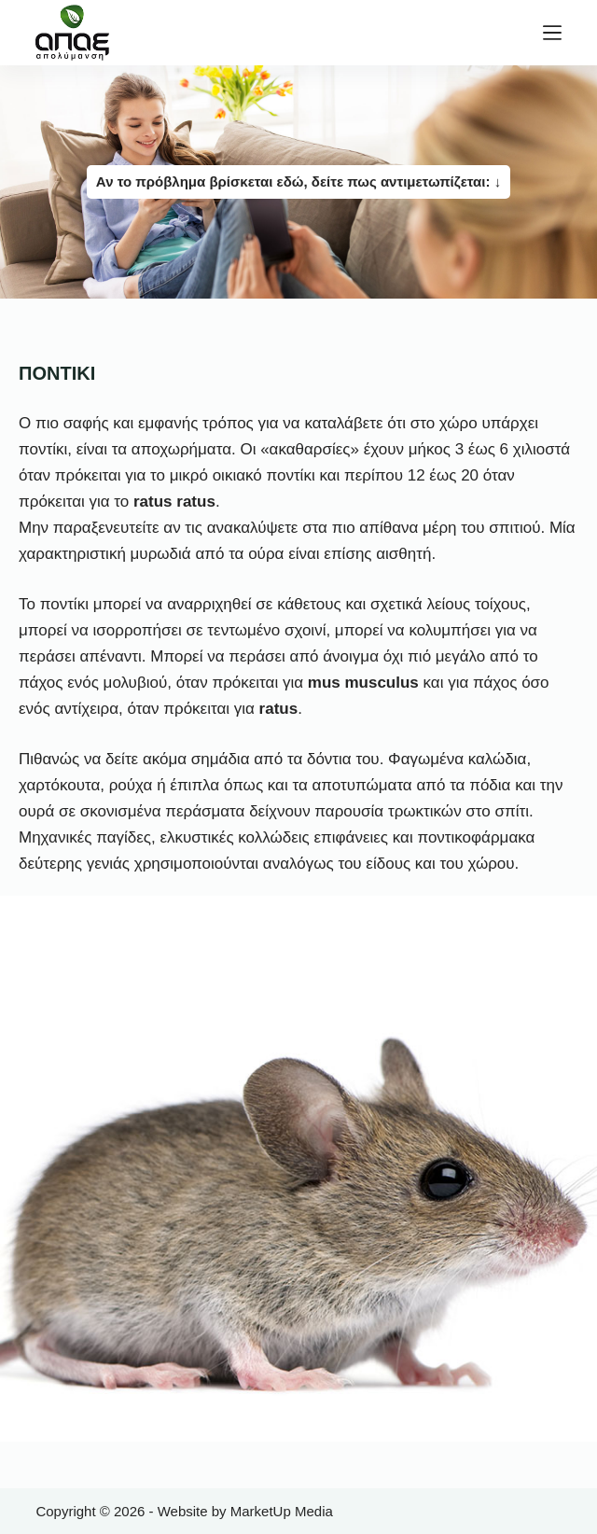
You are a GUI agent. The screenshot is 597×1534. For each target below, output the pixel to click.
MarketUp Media (281, 1511)
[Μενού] (552, 32)
